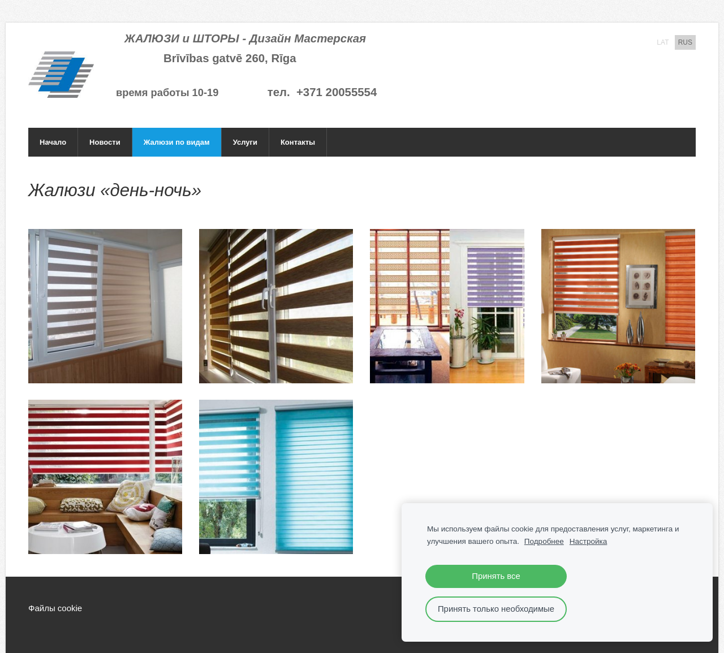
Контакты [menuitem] (298, 142)
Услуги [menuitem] (245, 142)
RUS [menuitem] (685, 42)
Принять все (496, 576)
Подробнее (544, 541)
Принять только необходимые (496, 608)
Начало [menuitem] (53, 142)
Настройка (588, 541)
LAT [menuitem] (663, 42)
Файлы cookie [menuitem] (55, 608)
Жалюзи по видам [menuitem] (177, 142)
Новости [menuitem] (104, 142)
